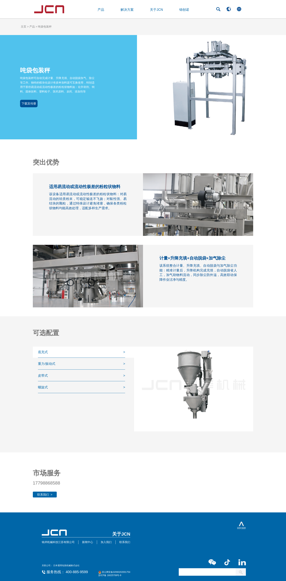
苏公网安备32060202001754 (116, 572)
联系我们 (124, 542)
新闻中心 (87, 542)
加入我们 (106, 542)
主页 (23, 26)
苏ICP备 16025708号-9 (109, 575)
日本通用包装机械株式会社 (66, 565)
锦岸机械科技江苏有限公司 (58, 542)
